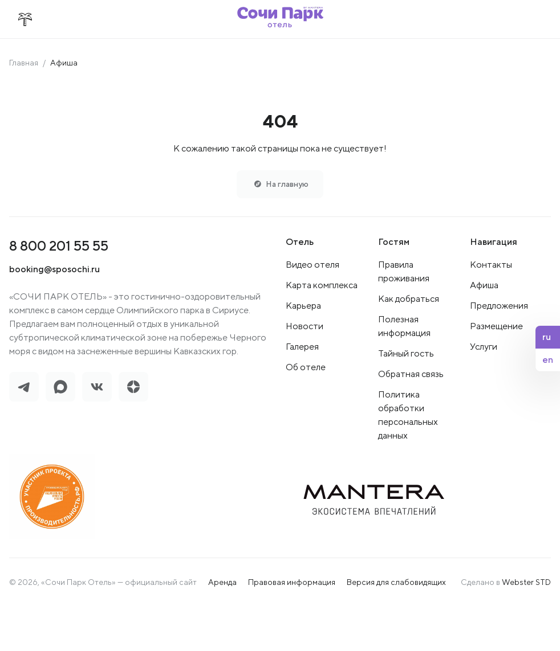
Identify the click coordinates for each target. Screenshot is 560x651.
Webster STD (526, 585)
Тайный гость (406, 356)
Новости (304, 329)
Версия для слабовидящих (396, 585)
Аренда (222, 585)
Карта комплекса (322, 288)
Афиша (484, 288)
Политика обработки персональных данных (408, 418)
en (547, 359)
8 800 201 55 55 (58, 249)
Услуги (483, 350)
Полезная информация (404, 329)
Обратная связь (411, 377)
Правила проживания (403, 275)
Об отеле (306, 370)
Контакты (491, 268)
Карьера (303, 309)
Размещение (496, 329)
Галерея (302, 350)
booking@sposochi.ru (54, 272)
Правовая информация (291, 585)
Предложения (499, 309)
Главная (23, 62)
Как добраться (408, 302)
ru (546, 336)
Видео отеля (312, 268)
